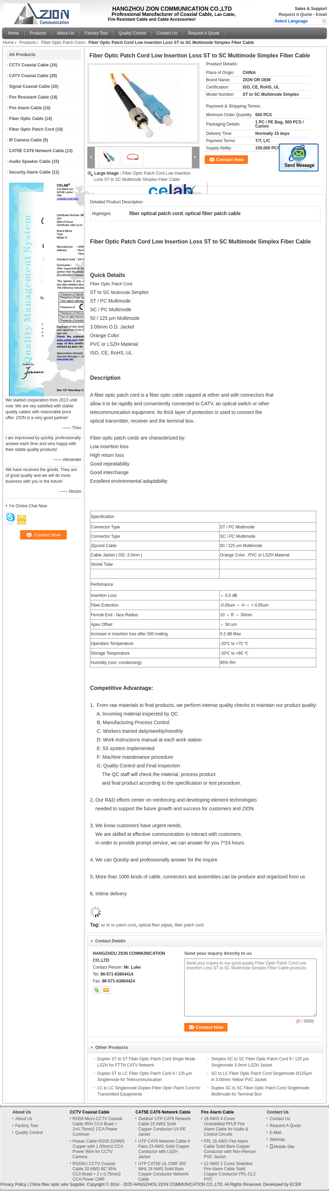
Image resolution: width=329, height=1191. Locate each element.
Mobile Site (281, 1146)
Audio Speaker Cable (30, 161)
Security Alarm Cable (30, 172)
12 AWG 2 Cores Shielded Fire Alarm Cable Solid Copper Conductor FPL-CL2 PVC (230, 1171)
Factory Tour (96, 33)
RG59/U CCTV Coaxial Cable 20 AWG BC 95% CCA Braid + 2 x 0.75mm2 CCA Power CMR (97, 1171)
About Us (65, 33)
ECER (295, 1184)
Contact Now (229, 159)
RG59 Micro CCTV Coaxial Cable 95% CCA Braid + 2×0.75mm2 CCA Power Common (97, 1126)
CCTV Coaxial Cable (29, 65)
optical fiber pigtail (155, 925)
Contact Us (167, 33)
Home (13, 33)
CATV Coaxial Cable (28, 75)
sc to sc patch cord (118, 925)
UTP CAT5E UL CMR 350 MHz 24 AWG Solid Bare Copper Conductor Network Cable (163, 1171)
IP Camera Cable (25, 140)
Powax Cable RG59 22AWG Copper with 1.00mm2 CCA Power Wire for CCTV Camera (99, 1149)
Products (38, 33)
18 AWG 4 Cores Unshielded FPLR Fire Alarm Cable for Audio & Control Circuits (226, 1126)
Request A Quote (295, 14)
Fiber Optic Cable (26, 118)
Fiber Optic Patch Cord (62, 42)
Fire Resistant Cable (29, 97)
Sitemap (277, 1139)
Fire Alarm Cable (25, 107)
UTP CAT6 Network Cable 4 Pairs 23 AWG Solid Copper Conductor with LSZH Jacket (164, 1149)
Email (321, 14)
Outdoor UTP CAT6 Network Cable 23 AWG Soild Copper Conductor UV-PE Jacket (164, 1126)
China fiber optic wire (48, 1184)
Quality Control (132, 33)
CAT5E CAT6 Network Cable (36, 150)
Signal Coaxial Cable (29, 86)
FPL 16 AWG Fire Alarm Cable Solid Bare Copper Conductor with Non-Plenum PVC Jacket (230, 1149)
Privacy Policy (13, 1184)
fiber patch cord (189, 925)
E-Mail (275, 1132)
